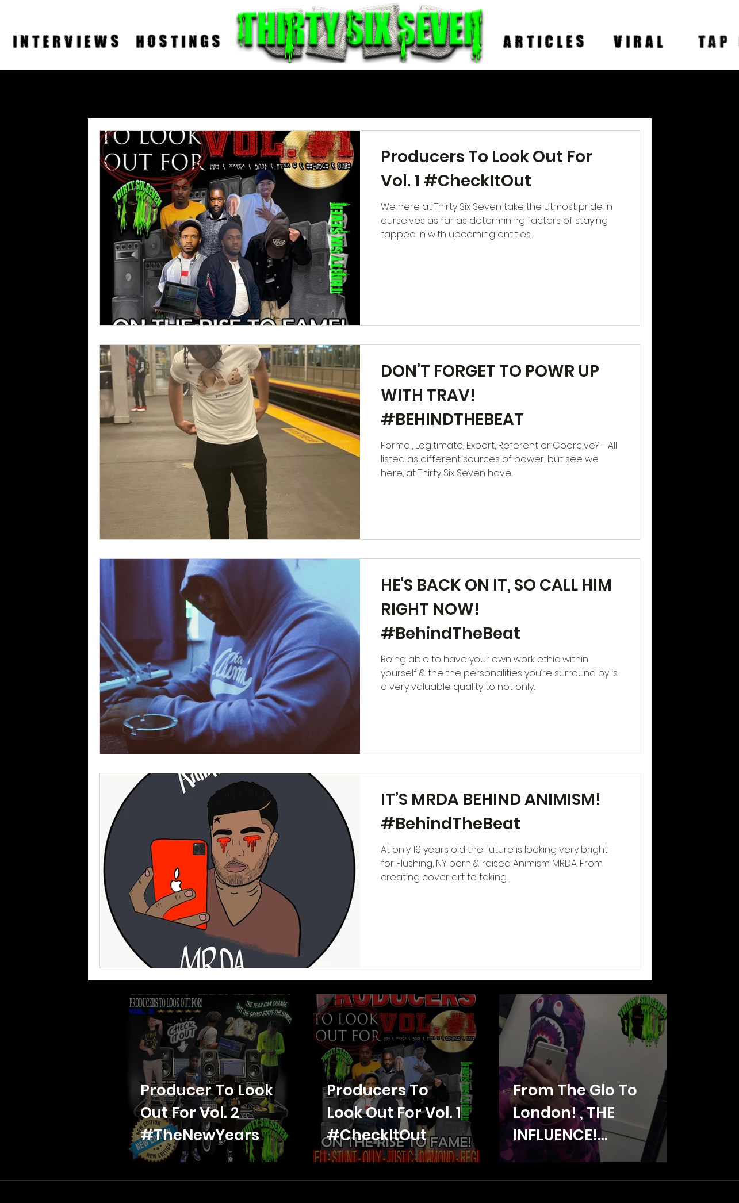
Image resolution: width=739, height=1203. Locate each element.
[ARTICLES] (545, 42)
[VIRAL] (640, 42)
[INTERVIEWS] (68, 42)
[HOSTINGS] (180, 42)
